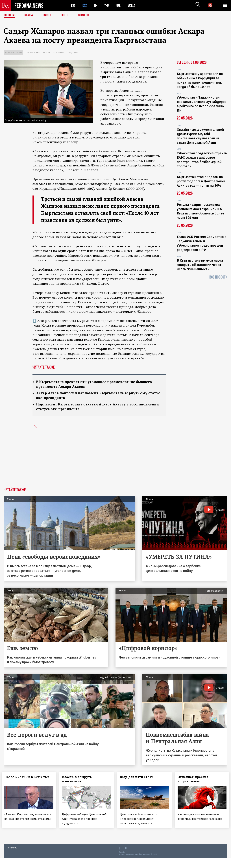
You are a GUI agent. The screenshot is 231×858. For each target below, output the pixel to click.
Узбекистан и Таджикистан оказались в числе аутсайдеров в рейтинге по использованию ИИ (201, 103)
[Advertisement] (115, 461)
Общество (72, 52)
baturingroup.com (142, 854)
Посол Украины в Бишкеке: (28, 778)
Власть (46, 52)
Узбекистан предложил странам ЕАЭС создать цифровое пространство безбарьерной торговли (202, 159)
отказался (79, 293)
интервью (130, 62)
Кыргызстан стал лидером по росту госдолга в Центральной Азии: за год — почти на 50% (201, 181)
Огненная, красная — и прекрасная (197, 780)
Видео (49, 15)
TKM (108, 5)
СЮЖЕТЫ (85, 15)
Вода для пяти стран (138, 778)
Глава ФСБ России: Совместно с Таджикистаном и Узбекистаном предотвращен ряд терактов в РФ (201, 243)
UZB (121, 5)
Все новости (218, 277)
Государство (33, 52)
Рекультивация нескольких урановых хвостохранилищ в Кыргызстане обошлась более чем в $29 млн (200, 211)
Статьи (30, 15)
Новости (9, 15)
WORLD (134, 5)
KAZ (73, 5)
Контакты (12, 847)
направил (75, 339)
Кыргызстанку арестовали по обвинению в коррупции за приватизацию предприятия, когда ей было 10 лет (200, 80)
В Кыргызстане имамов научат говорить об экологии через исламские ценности (201, 264)
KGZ (85, 5)
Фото (66, 15)
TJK (97, 5)
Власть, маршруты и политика (79, 780)
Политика (58, 52)
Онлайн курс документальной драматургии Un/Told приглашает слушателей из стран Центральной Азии (200, 136)
